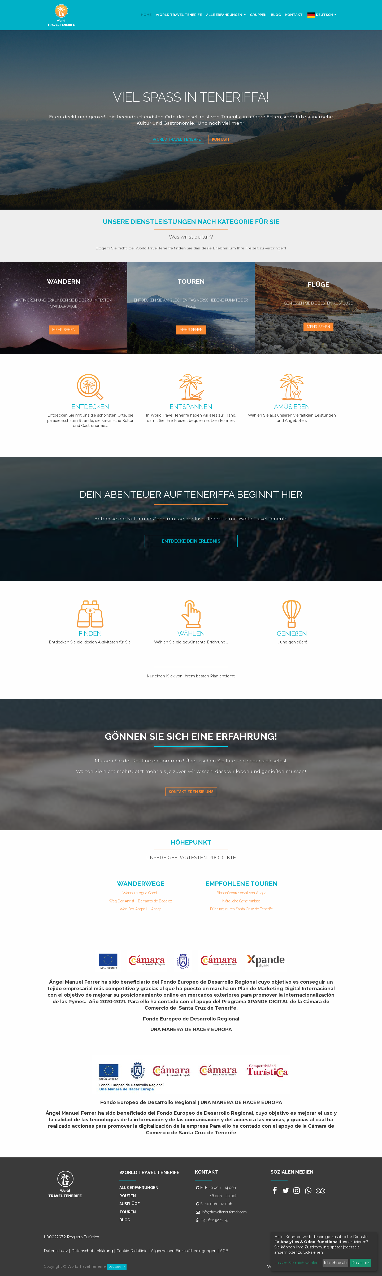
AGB (224, 1250)
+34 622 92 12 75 (214, 1220)
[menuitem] (146, 15)
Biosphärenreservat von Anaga (241, 893)
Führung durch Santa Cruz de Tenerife (241, 909)
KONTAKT (206, 1172)
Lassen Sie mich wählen (296, 1262)
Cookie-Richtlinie (132, 1250)
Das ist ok (360, 1262)
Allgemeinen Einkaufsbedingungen (183, 1250)
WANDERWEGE (140, 884)
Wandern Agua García (141, 893)
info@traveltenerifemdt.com (224, 1212)
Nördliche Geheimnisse (241, 901)
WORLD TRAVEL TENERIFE (149, 1172)
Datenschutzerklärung (92, 1250)
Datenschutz (56, 1250)
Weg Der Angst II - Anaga (141, 909)
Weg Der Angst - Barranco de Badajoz (140, 901)
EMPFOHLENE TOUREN (241, 884)
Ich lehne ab (335, 1262)
